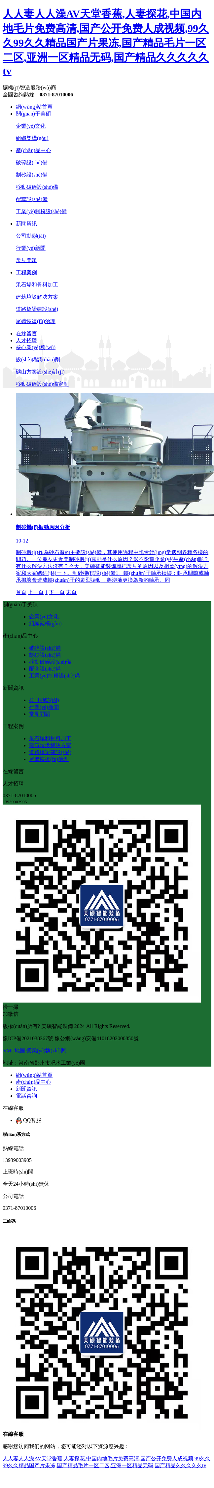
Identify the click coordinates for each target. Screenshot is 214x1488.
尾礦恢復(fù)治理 (35, 321)
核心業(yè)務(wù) (35, 347)
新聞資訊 (26, 223)
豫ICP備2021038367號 (28, 1038)
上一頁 (36, 592)
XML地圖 (14, 1050)
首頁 (21, 592)
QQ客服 (28, 1120)
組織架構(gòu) (32, 138)
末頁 (71, 592)
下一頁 (57, 592)
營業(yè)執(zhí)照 (46, 1050)
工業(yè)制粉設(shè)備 (41, 211)
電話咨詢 (26, 1096)
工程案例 (26, 272)
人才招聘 (26, 340)
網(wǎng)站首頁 (34, 107)
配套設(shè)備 (32, 199)
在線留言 (26, 333)
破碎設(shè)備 (32, 162)
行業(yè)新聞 (31, 248)
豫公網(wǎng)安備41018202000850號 (96, 1038)
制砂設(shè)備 (32, 175)
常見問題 (26, 260)
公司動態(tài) (31, 236)
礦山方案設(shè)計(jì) (40, 372)
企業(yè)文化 (31, 126)
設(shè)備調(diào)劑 (38, 359)
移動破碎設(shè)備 (37, 187)
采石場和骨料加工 (37, 284)
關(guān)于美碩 (33, 113)
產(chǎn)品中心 (33, 150)
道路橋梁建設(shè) (37, 309)
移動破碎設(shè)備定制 (42, 384)
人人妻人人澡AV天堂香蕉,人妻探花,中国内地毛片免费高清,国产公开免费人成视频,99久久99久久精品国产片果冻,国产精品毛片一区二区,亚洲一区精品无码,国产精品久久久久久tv (106, 42)
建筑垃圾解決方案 (37, 297)
